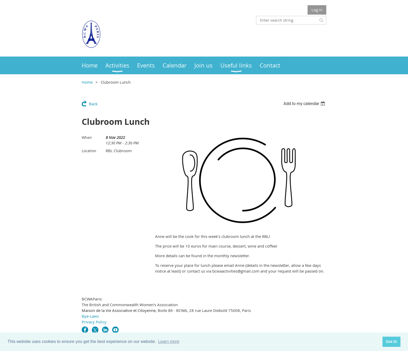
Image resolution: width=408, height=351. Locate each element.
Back (93, 103)
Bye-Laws (90, 316)
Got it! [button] (391, 342)
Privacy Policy (94, 321)
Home (87, 82)
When (87, 137)
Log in (316, 9)
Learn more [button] (168, 341)
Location (89, 150)
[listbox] (304, 103)
